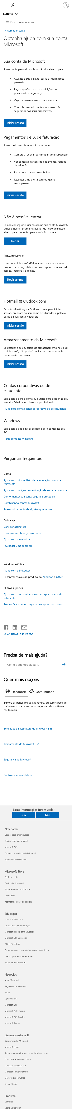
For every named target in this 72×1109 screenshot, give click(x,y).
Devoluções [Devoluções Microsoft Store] (10, 895)
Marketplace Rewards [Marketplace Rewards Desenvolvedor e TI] (15, 1077)
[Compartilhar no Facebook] (6, 626)
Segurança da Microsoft (17, 759)
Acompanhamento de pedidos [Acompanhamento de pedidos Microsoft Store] (18, 901)
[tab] (16, 692)
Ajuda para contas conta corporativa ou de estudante (35, 408)
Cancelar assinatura (15, 526)
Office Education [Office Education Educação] (12, 944)
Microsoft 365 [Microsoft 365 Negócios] (11, 1004)
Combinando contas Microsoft (21, 503)
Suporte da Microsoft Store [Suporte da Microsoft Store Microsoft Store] (17, 889)
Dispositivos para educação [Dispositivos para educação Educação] (17, 925)
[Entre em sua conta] (65, 5)
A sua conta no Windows (18, 438)
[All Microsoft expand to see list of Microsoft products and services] (4, 5)
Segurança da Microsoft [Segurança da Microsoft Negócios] (16, 986)
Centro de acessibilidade (18, 775)
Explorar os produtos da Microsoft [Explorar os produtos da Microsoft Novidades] (20, 853)
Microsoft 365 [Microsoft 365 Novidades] (11, 847)
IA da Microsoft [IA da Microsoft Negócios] (12, 980)
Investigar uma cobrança (18, 545)
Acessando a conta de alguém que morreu (28, 509)
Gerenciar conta (15, 30)
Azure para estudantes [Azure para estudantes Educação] (15, 962)
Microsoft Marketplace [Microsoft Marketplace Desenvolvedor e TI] (15, 1065)
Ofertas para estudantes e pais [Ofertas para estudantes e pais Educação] (19, 956)
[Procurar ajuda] (13, 5)
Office (59, 577)
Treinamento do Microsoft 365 (22, 744)
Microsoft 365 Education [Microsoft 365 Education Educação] (16, 937)
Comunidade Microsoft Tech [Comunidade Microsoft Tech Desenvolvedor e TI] (18, 1059)
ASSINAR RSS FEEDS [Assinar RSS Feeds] (20, 634)
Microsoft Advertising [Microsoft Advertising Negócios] (15, 1010)
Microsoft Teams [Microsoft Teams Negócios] (12, 1023)
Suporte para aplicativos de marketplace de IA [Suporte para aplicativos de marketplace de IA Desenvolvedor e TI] (26, 1053)
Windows (47, 577)
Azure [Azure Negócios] (7, 992)
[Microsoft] (36, 3)
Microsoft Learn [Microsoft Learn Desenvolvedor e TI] (12, 1047)
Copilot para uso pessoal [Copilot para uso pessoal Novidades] (16, 840)
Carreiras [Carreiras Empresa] (9, 1101)
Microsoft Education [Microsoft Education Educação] (14, 919)
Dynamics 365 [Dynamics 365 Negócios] (11, 998)
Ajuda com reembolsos (17, 539)
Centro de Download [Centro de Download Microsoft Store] (14, 883)
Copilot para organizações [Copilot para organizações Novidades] (17, 834)
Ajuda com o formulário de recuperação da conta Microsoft (32, 482)
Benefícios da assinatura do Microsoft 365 (28, 728)
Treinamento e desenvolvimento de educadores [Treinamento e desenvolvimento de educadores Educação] (27, 950)
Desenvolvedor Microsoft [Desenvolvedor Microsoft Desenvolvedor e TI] (16, 1040)
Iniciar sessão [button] (15, 123)
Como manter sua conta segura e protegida (29, 496)
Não (47, 815)
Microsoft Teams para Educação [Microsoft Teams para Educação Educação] (19, 931)
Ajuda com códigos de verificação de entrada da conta (35, 490)
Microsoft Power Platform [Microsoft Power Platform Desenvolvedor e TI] (16, 1071)
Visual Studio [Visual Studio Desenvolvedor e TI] (11, 1083)
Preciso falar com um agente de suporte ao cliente (33, 604)
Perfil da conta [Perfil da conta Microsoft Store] (11, 877)
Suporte (8, 14)
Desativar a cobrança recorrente (22, 533)
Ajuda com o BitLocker (17, 570)
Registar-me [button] (15, 279)
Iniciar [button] (15, 241)
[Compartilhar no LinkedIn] (13, 626)
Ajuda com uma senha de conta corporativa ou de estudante (33, 596)
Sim (24, 815)
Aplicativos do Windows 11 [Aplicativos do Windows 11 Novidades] (17, 859)
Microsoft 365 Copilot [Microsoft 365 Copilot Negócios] (15, 1017)
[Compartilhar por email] (22, 626)
